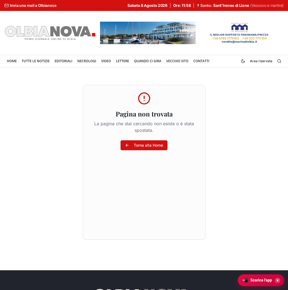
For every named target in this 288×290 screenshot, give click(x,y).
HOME (12, 61)
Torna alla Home (144, 145)
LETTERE (122, 61)
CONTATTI (201, 61)
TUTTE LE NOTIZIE (36, 61)
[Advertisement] (144, 198)
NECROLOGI (86, 61)
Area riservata (261, 61)
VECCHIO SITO (177, 61)
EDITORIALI (63, 61)
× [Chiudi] (277, 280)
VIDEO (106, 61)
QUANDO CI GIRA (147, 61)
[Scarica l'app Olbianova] (261, 280)
